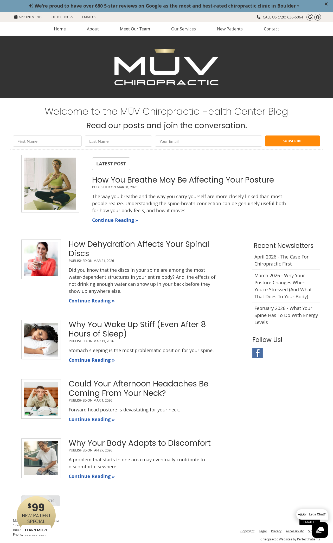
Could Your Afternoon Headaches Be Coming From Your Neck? (138, 388)
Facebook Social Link (257, 353)
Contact (271, 29)
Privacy (276, 531)
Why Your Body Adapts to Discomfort (140, 443)
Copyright (247, 531)
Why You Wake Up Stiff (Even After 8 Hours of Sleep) (137, 329)
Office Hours (62, 17)
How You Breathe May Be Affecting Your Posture (183, 179)
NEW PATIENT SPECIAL (36, 517)
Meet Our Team (135, 29)
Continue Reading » (115, 220)
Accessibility (295, 531)
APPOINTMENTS (28, 17)
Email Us (89, 17)
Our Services (183, 29)
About (93, 29)
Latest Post (111, 163)
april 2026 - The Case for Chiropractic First (281, 260)
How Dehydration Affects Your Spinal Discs (139, 249)
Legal (263, 531)
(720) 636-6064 (290, 17)
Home (60, 29)
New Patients (230, 29)
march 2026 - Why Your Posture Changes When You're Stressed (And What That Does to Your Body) (283, 286)
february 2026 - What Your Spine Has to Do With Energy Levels (286, 315)
